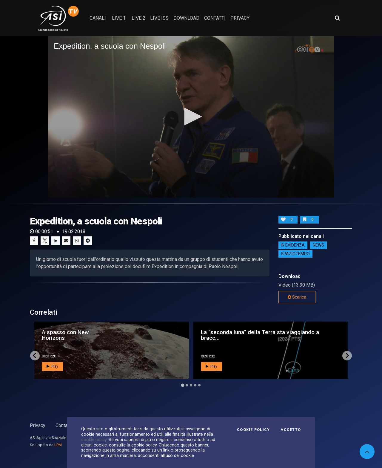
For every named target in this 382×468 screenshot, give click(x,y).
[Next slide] (347, 355)
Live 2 (138, 18)
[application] (191, 117)
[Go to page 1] (182, 385)
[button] (191, 116)
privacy (239, 18)
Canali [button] (98, 18)
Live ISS (159, 18)
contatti (215, 18)
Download (186, 18)
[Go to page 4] (195, 385)
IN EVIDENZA (293, 245)
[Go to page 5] (199, 385)
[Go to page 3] (191, 385)
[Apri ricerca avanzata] (337, 18)
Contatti (64, 425)
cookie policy (94, 439)
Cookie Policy (253, 430)
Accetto (291, 430)
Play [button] (52, 366)
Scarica (297, 297)
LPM (58, 445)
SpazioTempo (295, 254)
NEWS (318, 245)
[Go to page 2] (187, 385)
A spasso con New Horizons (65, 335)
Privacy (37, 425)
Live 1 (119, 18)
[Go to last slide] (35, 355)
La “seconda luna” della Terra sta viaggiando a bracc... (260, 335)
